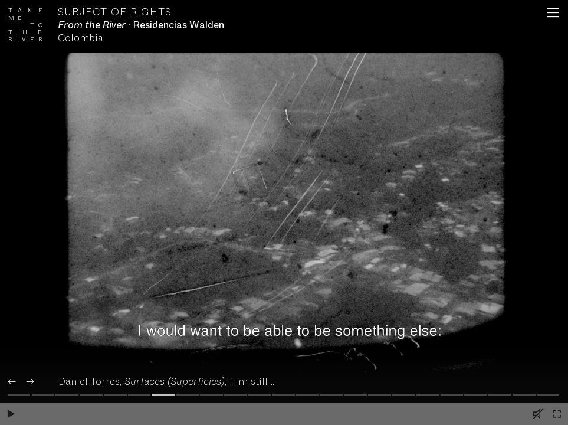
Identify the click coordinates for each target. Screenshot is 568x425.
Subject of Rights (115, 12)
